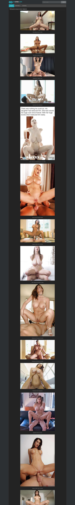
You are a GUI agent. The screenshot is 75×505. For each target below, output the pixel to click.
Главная (11, 5)
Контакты (24, 5)
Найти (63, 2)
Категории (17, 5)
